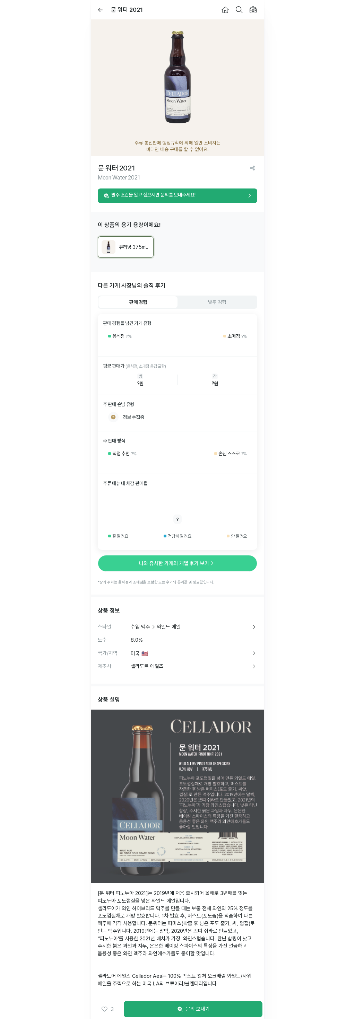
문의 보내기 (193, 1009)
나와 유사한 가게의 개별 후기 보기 (177, 563)
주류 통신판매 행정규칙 (157, 143)
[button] (107, 1009)
